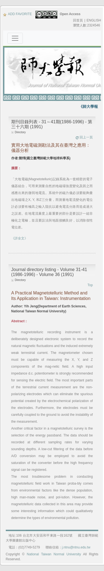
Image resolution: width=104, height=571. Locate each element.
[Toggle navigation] (15, 38)
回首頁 (78, 20)
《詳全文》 (19, 238)
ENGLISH (94, 20)
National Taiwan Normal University (54, 554)
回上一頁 (84, 137)
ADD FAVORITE (17, 14)
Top (90, 285)
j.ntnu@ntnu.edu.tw (76, 547)
